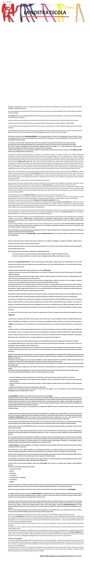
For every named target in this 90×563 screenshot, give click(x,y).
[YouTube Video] (26, 36)
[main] (45, 13)
